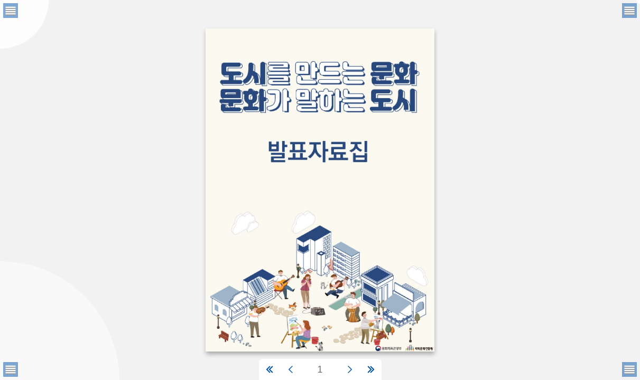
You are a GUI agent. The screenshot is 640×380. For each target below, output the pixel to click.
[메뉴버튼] (10, 369)
